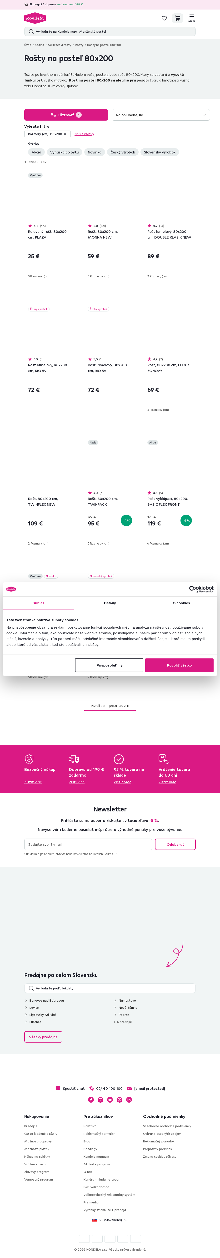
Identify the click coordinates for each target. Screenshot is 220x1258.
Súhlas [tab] (39, 603)
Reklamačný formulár (99, 1133)
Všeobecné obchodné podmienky (167, 1126)
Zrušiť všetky (84, 134)
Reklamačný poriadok (159, 1141)
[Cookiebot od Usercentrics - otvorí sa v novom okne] (193, 589)
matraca (61, 80)
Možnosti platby (36, 1149)
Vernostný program (38, 1179)
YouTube (110, 1100)
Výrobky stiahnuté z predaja (105, 1210)
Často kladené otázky (40, 1133)
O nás (88, 1172)
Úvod (27, 45)
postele (102, 74)
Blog (87, 1141)
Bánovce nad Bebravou (47, 1000)
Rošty (79, 45)
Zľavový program (36, 1172)
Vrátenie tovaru (36, 1164)
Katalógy (90, 1149)
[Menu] (192, 18)
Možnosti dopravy (38, 1141)
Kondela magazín (96, 1156)
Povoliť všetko (179, 665)
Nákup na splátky (37, 1156)
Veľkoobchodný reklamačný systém (109, 1194)
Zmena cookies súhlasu (159, 1156)
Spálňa (39, 45)
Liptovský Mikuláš (43, 1014)
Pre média (91, 1202)
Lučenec (35, 1022)
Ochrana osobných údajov (162, 1133)
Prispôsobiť (109, 665)
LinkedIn (129, 1100)
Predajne (30, 1126)
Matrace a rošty (59, 45)
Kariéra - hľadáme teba (101, 1179)
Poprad (124, 1014)
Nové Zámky (128, 1007)
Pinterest (119, 1100)
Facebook (91, 1100)
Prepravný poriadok (157, 1149)
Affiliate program (97, 1164)
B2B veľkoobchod (96, 1187)
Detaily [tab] (110, 603)
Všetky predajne (43, 1036)
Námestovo (127, 1000)
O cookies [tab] (181, 603)
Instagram (100, 1100)
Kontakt (90, 1126)
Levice (34, 1007)
